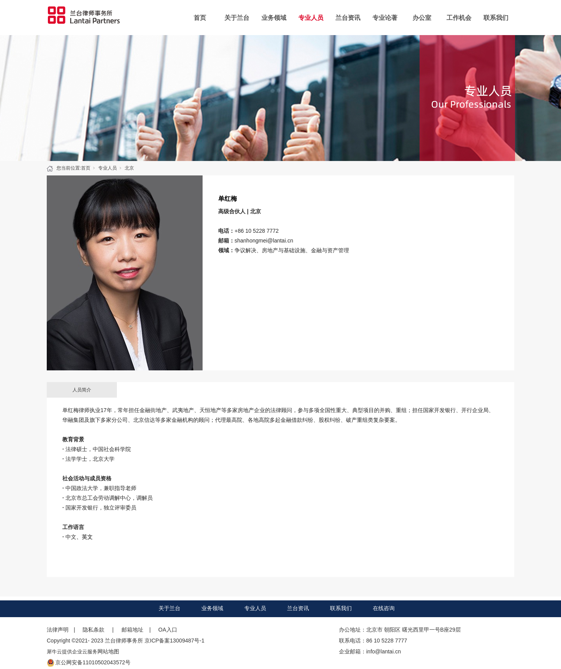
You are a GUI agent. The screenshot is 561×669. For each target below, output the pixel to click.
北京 (129, 168)
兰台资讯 (347, 17)
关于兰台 (236, 17)
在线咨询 (384, 608)
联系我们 (495, 17)
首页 (200, 17)
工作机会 (458, 17)
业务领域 (273, 17)
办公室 (422, 17)
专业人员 (310, 17)
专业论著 (384, 17)
